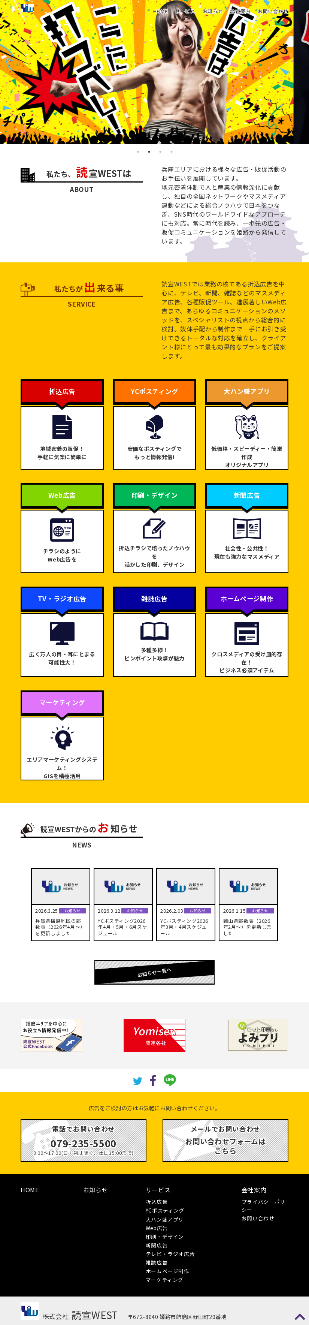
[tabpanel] (154, 72)
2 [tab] (149, 152)
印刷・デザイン (165, 1236)
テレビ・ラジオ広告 (170, 1254)
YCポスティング (165, 1210)
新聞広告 (157, 1245)
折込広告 (157, 1201)
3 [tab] (160, 152)
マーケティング (165, 1279)
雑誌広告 (157, 1262)
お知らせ (213, 11)
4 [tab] (171, 152)
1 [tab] (138, 152)
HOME (160, 11)
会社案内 (240, 11)
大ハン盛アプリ (165, 1219)
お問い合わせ (273, 11)
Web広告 (157, 1228)
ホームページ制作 (168, 1271)
